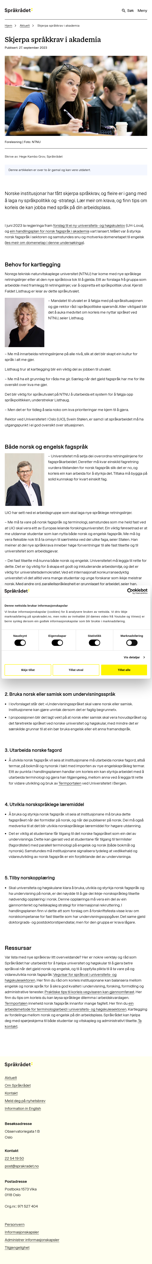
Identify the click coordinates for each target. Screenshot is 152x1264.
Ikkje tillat (28, 670)
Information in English (23, 1108)
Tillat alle (124, 670)
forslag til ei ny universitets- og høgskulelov (89, 225)
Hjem (8, 25)
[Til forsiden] (18, 10)
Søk (127, 10)
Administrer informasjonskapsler (32, 1240)
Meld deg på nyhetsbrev (25, 1101)
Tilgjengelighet (17, 1247)
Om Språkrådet (18, 1085)
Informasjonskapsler (22, 1232)
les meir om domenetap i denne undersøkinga (44, 242)
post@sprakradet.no (22, 1166)
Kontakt (11, 1093)
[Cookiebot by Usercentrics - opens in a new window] (130, 591)
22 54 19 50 (14, 1158)
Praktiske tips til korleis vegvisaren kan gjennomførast (89, 992)
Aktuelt (25, 25)
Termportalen (70, 783)
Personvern (15, 1224)
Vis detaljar (132, 657)
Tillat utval (76, 670)
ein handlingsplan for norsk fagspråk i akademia (49, 231)
